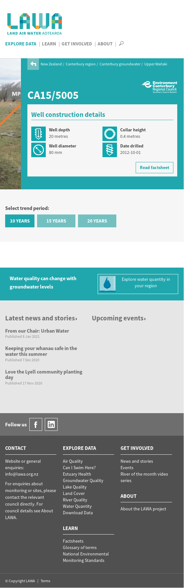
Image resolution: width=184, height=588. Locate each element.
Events (127, 467)
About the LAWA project (143, 509)
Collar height (133, 130)
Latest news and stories (41, 318)
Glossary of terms (80, 547)
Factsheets (73, 541)
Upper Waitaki (155, 64)
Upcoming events (119, 318)
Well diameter (62, 146)
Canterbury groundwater (120, 64)
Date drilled (131, 146)
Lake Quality (75, 487)
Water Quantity (77, 506)
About (105, 44)
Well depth (59, 130)
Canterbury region (81, 64)
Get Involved (77, 44)
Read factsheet (154, 167)
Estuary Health (77, 474)
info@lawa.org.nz (21, 474)
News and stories (137, 461)
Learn (49, 44)
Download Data (78, 513)
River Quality (75, 500)
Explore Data (20, 44)
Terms (45, 580)
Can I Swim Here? (79, 467)
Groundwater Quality (83, 480)
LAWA (35, 23)
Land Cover (74, 493)
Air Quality (73, 461)
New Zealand (51, 64)
